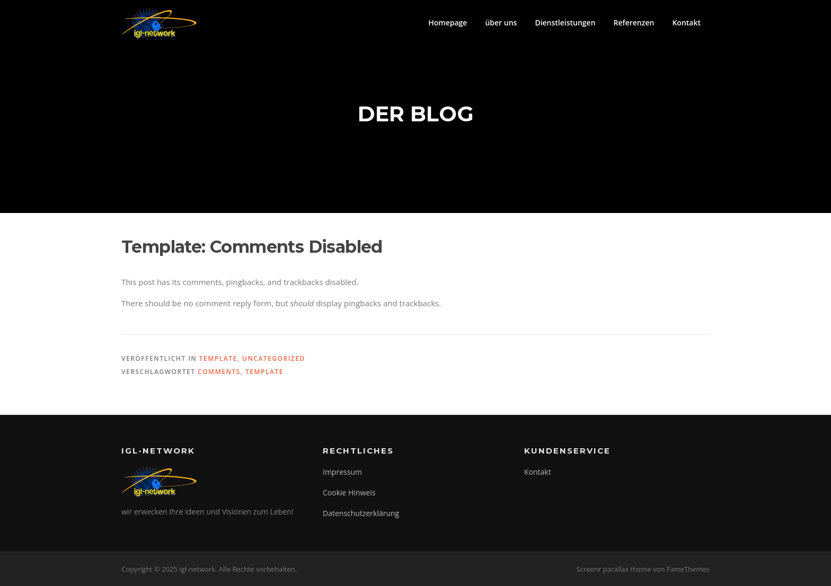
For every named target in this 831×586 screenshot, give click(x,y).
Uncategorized (273, 358)
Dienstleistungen (565, 22)
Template (218, 358)
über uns (501, 22)
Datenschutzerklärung (361, 513)
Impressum (342, 472)
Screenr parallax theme (614, 569)
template (264, 371)
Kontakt (686, 22)
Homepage (447, 22)
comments (219, 371)
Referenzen (634, 22)
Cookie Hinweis (349, 492)
